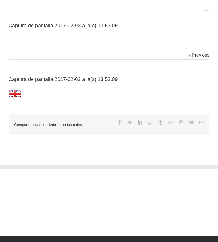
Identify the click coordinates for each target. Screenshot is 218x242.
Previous (200, 55)
